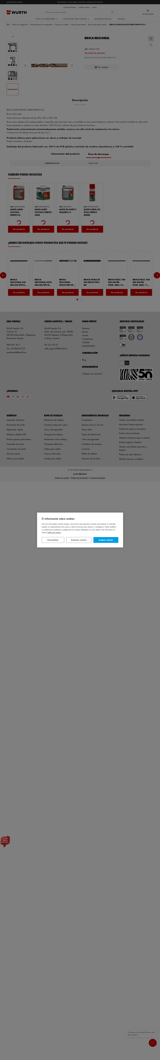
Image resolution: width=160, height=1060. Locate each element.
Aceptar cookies (106, 540)
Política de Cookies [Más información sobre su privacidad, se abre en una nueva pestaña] (54, 532)
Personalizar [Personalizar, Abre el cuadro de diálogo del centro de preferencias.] (52, 540)
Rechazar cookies (79, 540)
